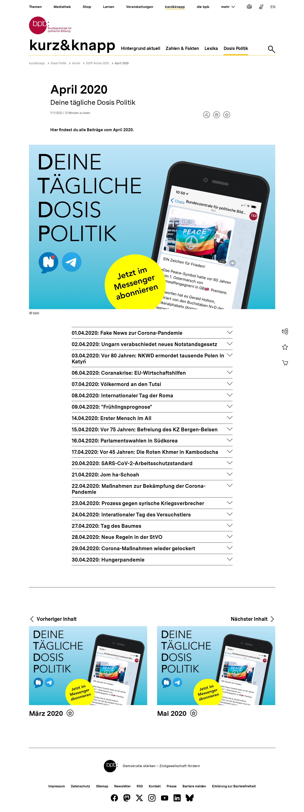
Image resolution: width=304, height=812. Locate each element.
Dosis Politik (58, 63)
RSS (140, 786)
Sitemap (102, 786)
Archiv (76, 63)
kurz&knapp (37, 63)
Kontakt (155, 786)
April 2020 (122, 63)
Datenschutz (80, 786)
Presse (171, 786)
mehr (228, 7)
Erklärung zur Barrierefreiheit (234, 786)
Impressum (56, 786)
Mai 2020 (172, 713)
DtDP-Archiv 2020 (97, 63)
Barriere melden (194, 786)
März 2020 (47, 713)
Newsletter (122, 786)
